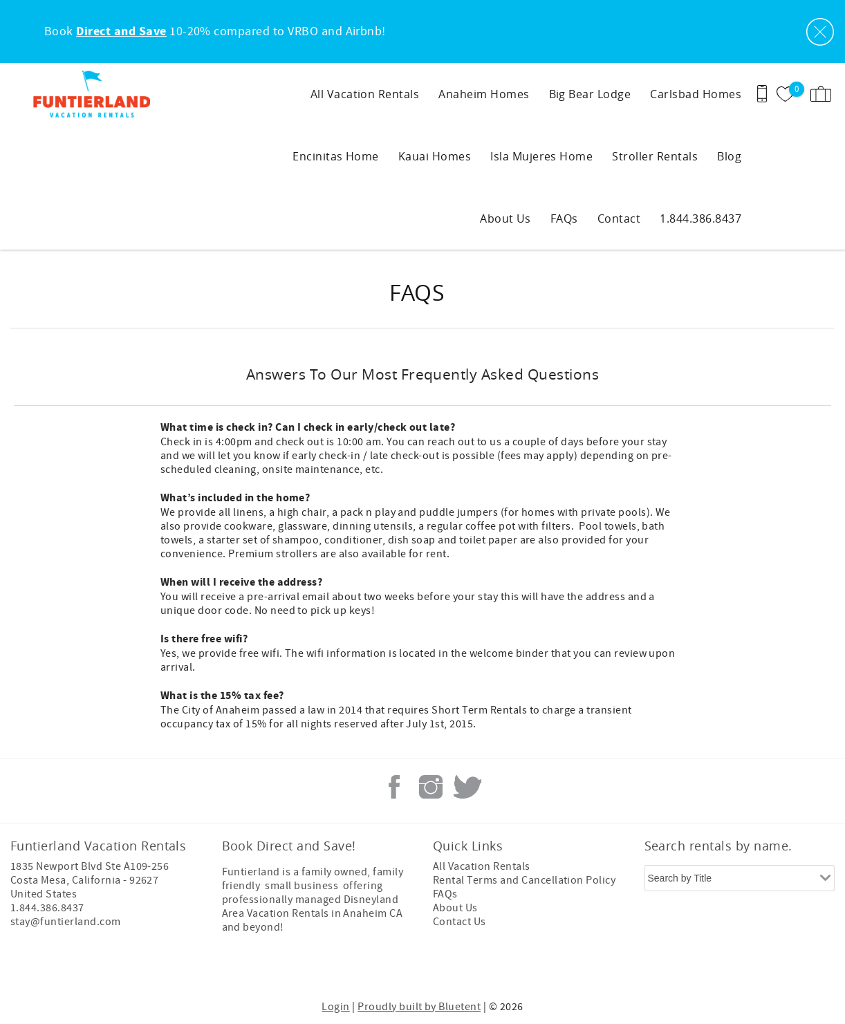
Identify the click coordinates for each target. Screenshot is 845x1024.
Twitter (467, 787)
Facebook (394, 787)
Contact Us (459, 922)
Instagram (431, 787)
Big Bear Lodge (590, 94)
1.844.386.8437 (700, 218)
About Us (505, 218)
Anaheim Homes (483, 94)
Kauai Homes (434, 156)
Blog (729, 156)
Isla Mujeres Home (541, 156)
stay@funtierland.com (65, 922)
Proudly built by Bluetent (419, 1007)
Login (335, 1007)
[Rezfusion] (129, 967)
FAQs (564, 218)
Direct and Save (121, 32)
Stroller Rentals (655, 156)
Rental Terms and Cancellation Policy (524, 880)
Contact (618, 218)
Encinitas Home (335, 156)
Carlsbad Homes (695, 94)
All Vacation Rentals (365, 94)
